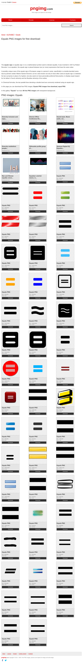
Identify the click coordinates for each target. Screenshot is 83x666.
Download (10, 123)
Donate (31, 20)
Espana (14, 2)
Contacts (73, 20)
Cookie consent (22, 653)
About (10, 20)
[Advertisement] (15, 52)
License (51, 20)
